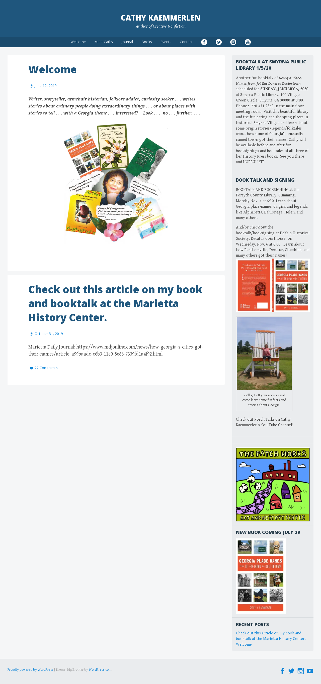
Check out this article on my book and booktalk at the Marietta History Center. (115, 303)
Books (146, 41)
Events (165, 41)
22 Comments (46, 367)
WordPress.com (100, 670)
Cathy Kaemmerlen (161, 18)
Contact (186, 41)
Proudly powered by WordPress (30, 670)
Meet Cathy (103, 41)
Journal (127, 41)
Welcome (78, 41)
